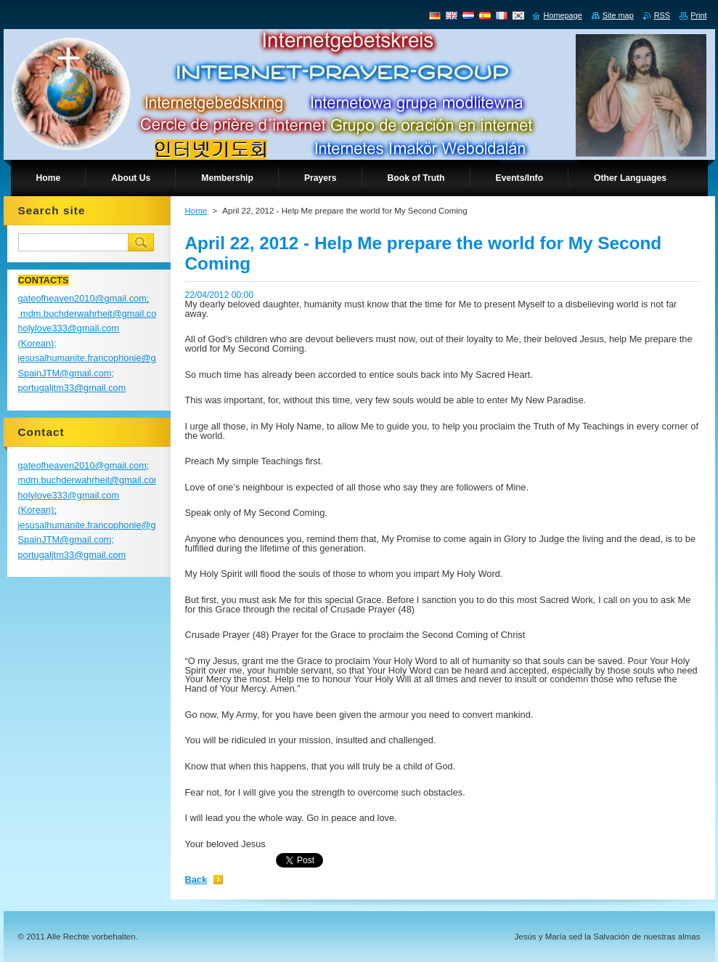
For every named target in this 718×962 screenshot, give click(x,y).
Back (196, 879)
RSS (662, 15)
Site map (618, 15)
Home (196, 210)
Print (698, 15)
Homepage (563, 15)
